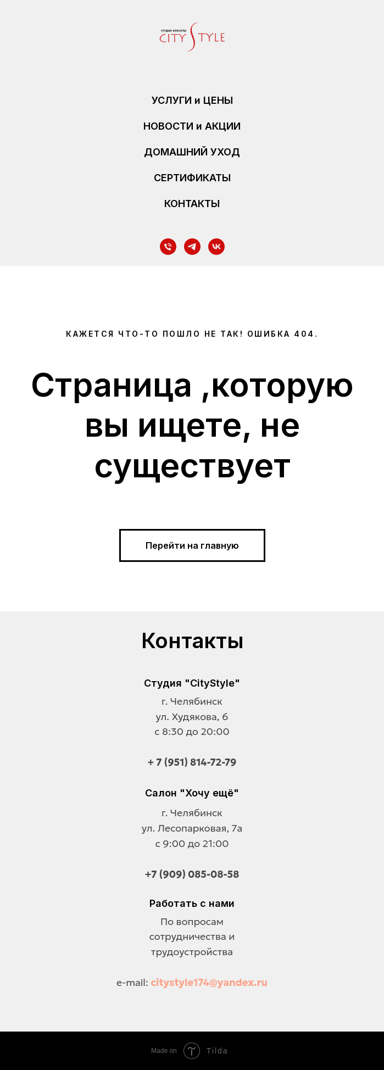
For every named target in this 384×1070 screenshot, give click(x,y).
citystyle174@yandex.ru (209, 982)
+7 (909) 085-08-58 (192, 874)
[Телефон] (168, 246)
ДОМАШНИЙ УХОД (192, 152)
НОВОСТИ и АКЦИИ (192, 126)
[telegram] (192, 246)
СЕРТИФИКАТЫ (192, 177)
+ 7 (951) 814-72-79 (191, 762)
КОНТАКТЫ (192, 203)
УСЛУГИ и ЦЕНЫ (192, 100)
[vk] (216, 246)
